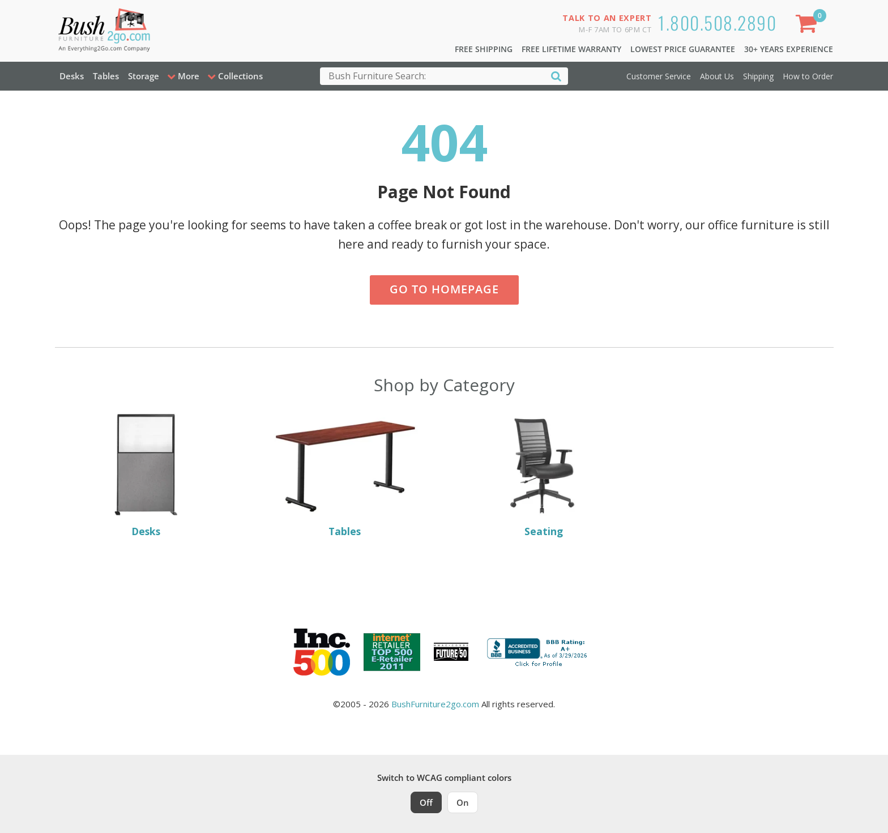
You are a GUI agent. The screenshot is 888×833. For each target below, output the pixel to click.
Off (426, 802)
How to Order (808, 76)
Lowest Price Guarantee (682, 49)
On (462, 802)
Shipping (758, 76)
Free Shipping (484, 49)
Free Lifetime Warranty (571, 49)
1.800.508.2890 (717, 22)
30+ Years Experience (788, 49)
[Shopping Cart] (808, 25)
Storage (143, 76)
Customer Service (658, 76)
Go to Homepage (444, 289)
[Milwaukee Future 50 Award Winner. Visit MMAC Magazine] (451, 652)
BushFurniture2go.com (435, 704)
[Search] (556, 75)
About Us (717, 76)
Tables (106, 76)
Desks (71, 76)
